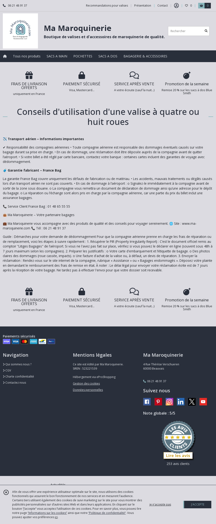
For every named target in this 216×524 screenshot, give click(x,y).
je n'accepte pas (160, 504)
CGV (7, 370)
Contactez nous (14, 383)
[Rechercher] (206, 31)
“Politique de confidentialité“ (107, 513)
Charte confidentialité (18, 376)
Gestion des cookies (86, 384)
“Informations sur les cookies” (47, 513)
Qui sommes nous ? (17, 364)
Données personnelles (88, 390)
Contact (162, 5)
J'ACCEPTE (197, 504)
